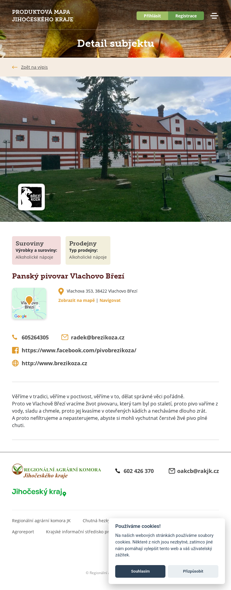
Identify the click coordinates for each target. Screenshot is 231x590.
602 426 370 (139, 470)
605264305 (35, 337)
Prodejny (83, 243)
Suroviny (30, 243)
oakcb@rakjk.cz (198, 470)
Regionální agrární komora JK (41, 520)
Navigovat (110, 300)
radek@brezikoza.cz (98, 337)
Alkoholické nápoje (34, 257)
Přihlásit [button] (152, 16)
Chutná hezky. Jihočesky (107, 520)
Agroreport (23, 531)
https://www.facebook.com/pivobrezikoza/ (79, 350)
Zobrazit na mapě (76, 300)
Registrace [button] (186, 16)
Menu (214, 16)
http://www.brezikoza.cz (54, 363)
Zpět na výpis (34, 67)
